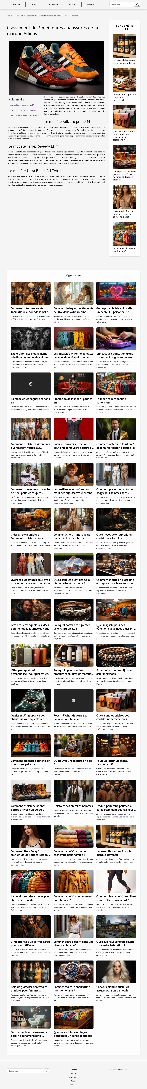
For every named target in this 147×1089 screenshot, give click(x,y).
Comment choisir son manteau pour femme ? (73, 898)
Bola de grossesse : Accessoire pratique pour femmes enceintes (29, 990)
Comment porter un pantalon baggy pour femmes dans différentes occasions (114, 493)
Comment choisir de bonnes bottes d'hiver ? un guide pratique (28, 809)
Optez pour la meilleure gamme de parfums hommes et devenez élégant (124, 175)
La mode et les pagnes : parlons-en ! (31, 400)
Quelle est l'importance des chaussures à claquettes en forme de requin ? (28, 719)
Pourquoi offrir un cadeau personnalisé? (112, 762)
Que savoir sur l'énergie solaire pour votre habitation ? (115, 943)
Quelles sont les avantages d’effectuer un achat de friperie (73, 1034)
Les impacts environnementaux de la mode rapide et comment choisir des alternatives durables (73, 359)
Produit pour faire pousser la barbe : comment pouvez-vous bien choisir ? (114, 809)
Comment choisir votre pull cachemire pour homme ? (70, 853)
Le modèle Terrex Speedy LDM (23, 110)
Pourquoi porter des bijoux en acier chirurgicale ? (72, 626)
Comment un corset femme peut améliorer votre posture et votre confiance (73, 447)
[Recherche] (122, 4)
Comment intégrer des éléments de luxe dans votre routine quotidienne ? (73, 311)
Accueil (10, 16)
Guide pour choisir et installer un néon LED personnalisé (114, 310)
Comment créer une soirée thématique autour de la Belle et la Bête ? (29, 311)
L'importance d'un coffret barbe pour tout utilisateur (30, 943)
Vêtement (16, 4)
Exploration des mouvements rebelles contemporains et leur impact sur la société (30, 357)
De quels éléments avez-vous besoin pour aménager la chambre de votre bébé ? (29, 1035)
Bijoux (34, 4)
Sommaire (17, 99)
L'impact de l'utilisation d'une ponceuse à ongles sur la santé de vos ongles (115, 357)
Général (90, 4)
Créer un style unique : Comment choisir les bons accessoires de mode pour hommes (27, 540)
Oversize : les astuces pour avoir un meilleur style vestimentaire (30, 581)
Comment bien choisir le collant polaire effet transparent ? (116, 898)
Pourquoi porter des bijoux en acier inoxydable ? (114, 672)
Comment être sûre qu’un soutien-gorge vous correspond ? (30, 854)
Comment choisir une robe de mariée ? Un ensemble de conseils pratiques (72, 538)
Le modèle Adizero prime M (22, 105)
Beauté (72, 4)
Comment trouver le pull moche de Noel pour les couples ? (30, 491)
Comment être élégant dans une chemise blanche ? (73, 943)
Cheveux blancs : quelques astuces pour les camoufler (112, 988)
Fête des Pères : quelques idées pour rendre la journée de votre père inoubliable (30, 628)
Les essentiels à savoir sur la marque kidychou (124, 61)
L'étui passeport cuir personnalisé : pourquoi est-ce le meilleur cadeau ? (29, 673)
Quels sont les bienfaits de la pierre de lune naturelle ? (72, 581)
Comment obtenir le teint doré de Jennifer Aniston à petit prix (115, 445)
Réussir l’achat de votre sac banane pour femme (70, 717)
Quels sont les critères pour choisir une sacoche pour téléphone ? (124, 135)
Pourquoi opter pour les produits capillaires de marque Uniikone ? (72, 673)
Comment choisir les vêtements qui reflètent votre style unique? (30, 447)
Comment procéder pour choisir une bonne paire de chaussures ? (30, 764)
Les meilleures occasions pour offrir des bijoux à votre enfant (73, 491)
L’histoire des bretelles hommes (73, 806)
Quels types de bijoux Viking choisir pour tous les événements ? (114, 538)
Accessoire (53, 4)
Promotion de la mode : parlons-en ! (73, 400)
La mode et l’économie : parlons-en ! (124, 249)
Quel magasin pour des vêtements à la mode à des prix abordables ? (115, 628)
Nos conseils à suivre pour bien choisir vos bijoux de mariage (123, 214)
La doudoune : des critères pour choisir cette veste (30, 898)
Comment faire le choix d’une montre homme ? (72, 988)
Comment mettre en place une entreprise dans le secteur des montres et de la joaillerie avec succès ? (115, 585)
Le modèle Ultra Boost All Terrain (24, 115)
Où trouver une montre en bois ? (73, 762)
